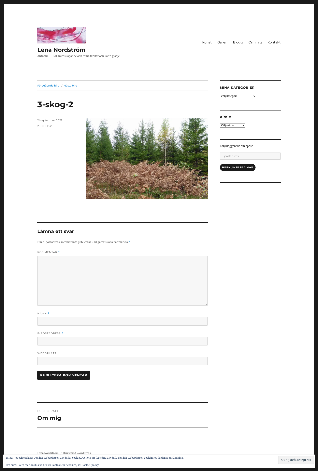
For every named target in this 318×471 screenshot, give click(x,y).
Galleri (222, 42)
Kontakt (274, 42)
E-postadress (50, 333)
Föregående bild (48, 85)
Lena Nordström (61, 49)
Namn (43, 313)
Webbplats (46, 353)
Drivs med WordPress (77, 453)
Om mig (255, 42)
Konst (207, 42)
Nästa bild (70, 85)
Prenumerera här (237, 167)
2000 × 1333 (44, 126)
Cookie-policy (90, 465)
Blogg (238, 42)
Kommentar (48, 252)
